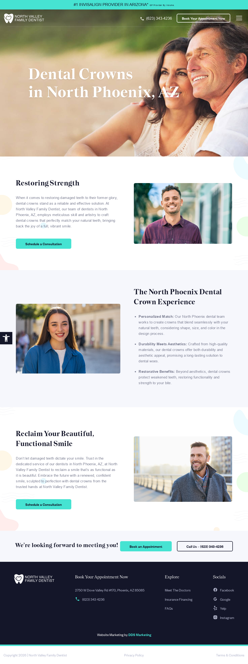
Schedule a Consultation (43, 243)
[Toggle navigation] (239, 18)
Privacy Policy (134, 654)
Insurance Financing (178, 599)
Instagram (223, 617)
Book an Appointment (146, 546)
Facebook (223, 589)
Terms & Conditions (230, 654)
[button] (6, 338)
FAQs (169, 608)
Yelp (219, 608)
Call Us (204, 546)
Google (221, 599)
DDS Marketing (139, 634)
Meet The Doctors (178, 589)
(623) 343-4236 (159, 18)
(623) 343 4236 (89, 599)
